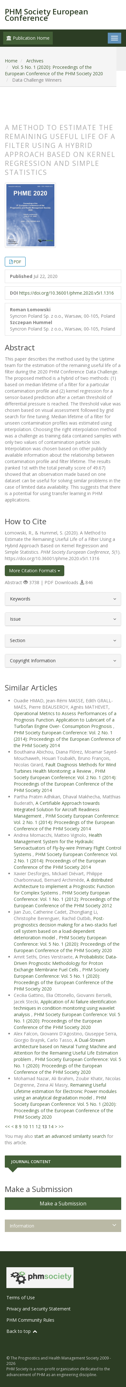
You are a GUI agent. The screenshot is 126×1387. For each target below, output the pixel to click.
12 (38, 1126)
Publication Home (28, 38)
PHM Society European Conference (46, 14)
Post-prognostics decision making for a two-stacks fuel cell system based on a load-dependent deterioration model (65, 928)
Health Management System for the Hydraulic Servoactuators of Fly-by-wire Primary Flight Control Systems (67, 844)
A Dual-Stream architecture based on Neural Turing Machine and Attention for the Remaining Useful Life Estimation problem (66, 1049)
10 (25, 1126)
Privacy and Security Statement (38, 1309)
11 (31, 1126)
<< (7, 1126)
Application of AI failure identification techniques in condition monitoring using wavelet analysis (65, 1008)
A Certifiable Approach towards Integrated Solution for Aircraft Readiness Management (57, 809)
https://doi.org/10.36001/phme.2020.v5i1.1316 (66, 293)
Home (11, 61)
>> (61, 1126)
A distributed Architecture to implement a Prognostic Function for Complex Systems (64, 886)
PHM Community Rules (30, 1320)
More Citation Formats (34, 570)
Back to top (22, 1331)
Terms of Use (20, 1297)
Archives (34, 61)
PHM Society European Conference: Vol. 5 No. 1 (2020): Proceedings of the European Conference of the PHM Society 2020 (67, 943)
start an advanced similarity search (70, 1136)
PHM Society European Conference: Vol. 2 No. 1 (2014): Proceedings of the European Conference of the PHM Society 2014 (67, 739)
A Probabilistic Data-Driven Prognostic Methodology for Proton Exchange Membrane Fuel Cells (65, 963)
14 (50, 1126)
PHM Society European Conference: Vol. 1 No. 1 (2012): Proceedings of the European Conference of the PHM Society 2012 (67, 899)
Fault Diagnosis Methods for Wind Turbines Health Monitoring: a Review (65, 768)
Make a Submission (63, 1203)
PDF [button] (17, 262)
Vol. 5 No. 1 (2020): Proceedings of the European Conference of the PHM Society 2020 (54, 70)
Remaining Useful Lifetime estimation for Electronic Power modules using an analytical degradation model (65, 1091)
